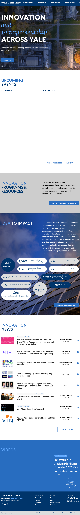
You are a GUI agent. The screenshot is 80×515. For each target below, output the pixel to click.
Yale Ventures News (66, 339)
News (51, 500)
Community (55, 3)
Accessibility (70, 513)
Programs (42, 3)
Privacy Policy (62, 513)
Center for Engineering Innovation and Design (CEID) (30, 394)
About (36, 505)
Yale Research (66, 351)
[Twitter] (2, 504)
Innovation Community (65, 362)
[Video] (7, 504)
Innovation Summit (55, 502)
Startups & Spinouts (66, 395)
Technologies (28, 3)
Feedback (76, 513)
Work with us (53, 505)
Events (52, 498)
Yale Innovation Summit (23, 337)
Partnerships (70, 3)
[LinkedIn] (5, 504)
